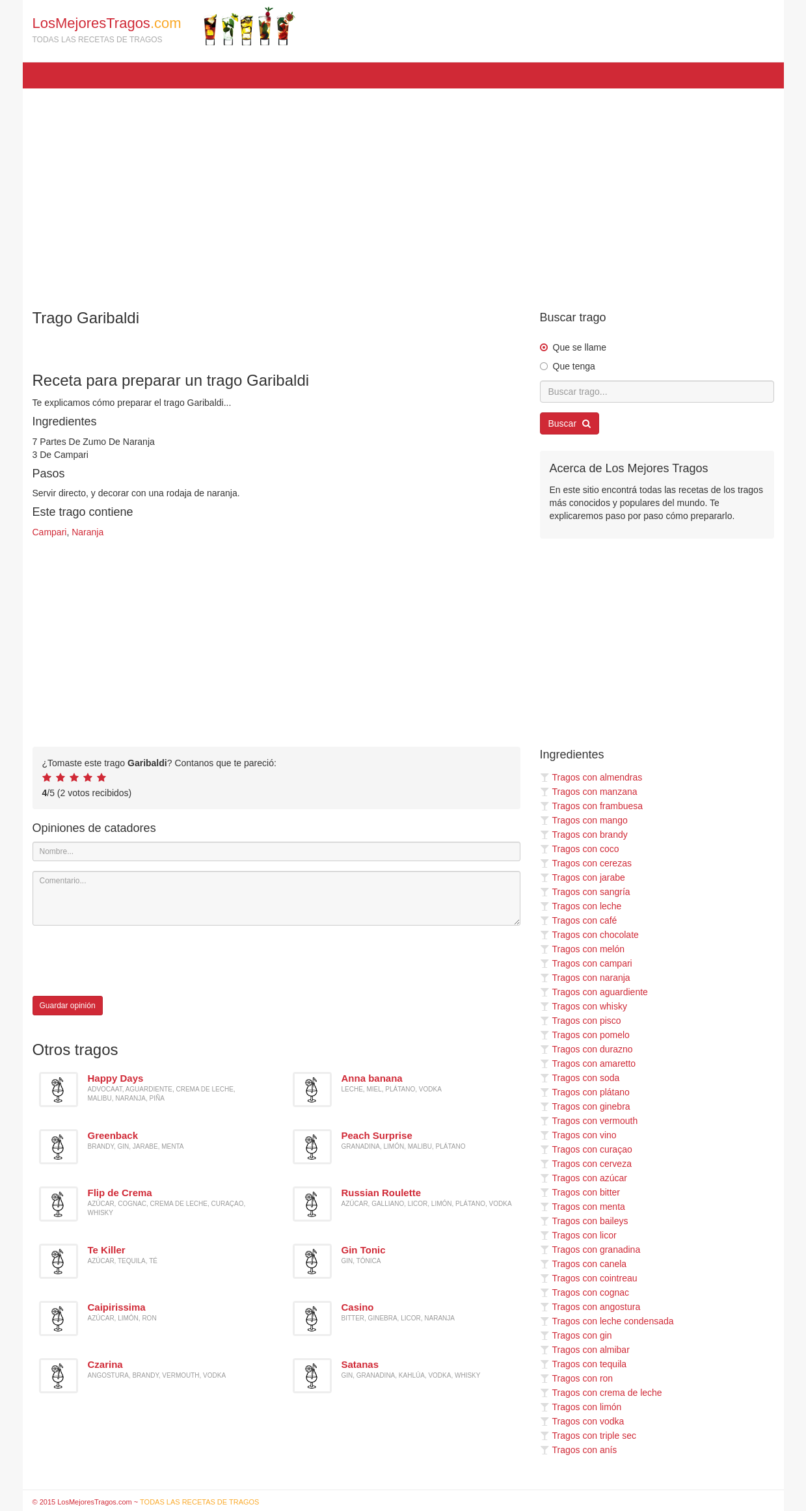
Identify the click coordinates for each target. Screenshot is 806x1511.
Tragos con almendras (591, 777)
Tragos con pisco (580, 1020)
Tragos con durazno (586, 1049)
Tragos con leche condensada (607, 1321)
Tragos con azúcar (583, 1178)
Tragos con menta (582, 1206)
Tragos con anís (578, 1450)
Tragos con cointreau (589, 1278)
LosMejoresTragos (164, 26)
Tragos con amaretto (588, 1063)
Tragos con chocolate (589, 934)
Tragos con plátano (585, 1092)
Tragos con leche (581, 906)
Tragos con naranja (585, 977)
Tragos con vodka (582, 1421)
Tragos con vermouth (589, 1121)
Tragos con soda (580, 1078)
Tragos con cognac (585, 1292)
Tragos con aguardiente (594, 992)
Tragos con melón (582, 949)
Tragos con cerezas (586, 863)
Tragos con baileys (584, 1221)
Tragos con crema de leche (601, 1392)
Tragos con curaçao (586, 1149)
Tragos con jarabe (582, 877)
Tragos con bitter (580, 1192)
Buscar (569, 423)
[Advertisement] (403, 192)
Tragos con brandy (584, 834)
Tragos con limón (581, 1407)
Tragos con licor (578, 1235)
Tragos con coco (579, 849)
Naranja (87, 532)
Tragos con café (578, 920)
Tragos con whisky (583, 1006)
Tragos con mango (584, 820)
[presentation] (131, 960)
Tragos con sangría (585, 892)
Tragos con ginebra (585, 1106)
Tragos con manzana (589, 791)
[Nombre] (276, 851)
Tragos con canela (583, 1264)
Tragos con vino (578, 1135)
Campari (50, 532)
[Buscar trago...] (657, 392)
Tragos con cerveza (586, 1163)
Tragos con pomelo (585, 1035)
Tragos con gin (576, 1335)
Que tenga (574, 366)
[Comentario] (276, 898)
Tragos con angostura (590, 1307)
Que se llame (579, 347)
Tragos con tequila (583, 1364)
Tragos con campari (586, 963)
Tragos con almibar (585, 1349)
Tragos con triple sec (588, 1435)
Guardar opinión (68, 1005)
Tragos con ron (576, 1378)
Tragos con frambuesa (591, 806)
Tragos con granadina (590, 1249)
